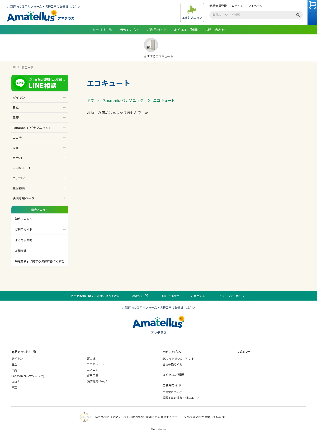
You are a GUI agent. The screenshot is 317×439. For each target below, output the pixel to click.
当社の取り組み (172, 364)
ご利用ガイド (157, 29)
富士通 (91, 358)
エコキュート (95, 364)
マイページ (240, 6)
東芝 (14, 387)
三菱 (14, 370)
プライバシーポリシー (225, 295)
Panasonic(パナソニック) (124, 100)
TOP (14, 67)
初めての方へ (129, 29)
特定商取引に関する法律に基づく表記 (40, 261)
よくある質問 (24, 240)
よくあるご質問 (186, 29)
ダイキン (17, 358)
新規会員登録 (203, 6)
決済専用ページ (24, 198)
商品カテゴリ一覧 (24, 351)
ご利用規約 (195, 295)
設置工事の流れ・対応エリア (181, 398)
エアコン (92, 370)
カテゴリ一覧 (102, 29)
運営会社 (145, 295)
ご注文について (172, 392)
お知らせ (21, 250)
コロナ (15, 381)
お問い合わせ (215, 29)
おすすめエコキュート (158, 48)
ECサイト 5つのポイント (178, 358)
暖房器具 (92, 375)
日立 (14, 364)
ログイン (222, 6)
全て (90, 100)
